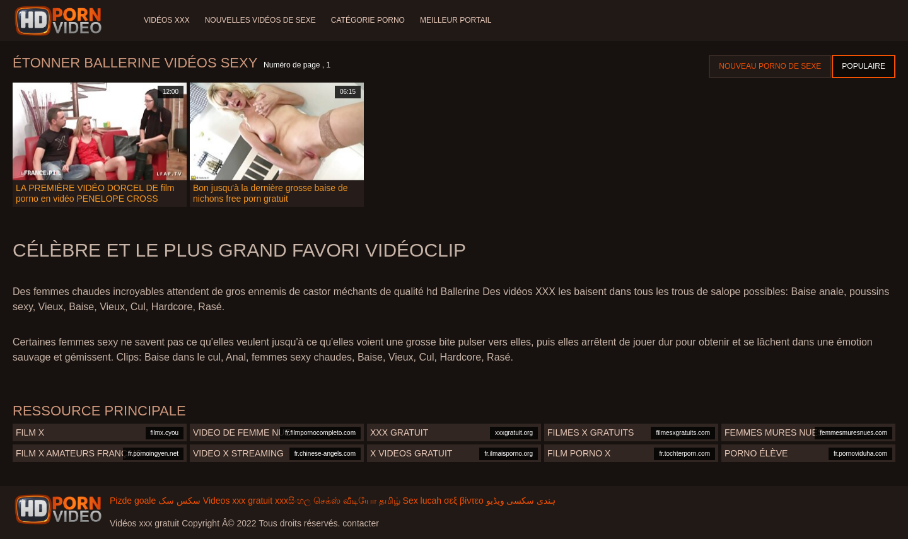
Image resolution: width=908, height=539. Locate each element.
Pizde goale (133, 501)
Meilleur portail (456, 20)
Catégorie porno (368, 20)
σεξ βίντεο (464, 501)
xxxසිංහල (293, 501)
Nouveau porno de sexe (770, 66)
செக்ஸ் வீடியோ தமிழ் (356, 501)
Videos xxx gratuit (237, 501)
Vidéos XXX (167, 20)
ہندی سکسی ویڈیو (521, 501)
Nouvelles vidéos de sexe (260, 20)
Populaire (863, 66)
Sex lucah (422, 501)
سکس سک (179, 501)
